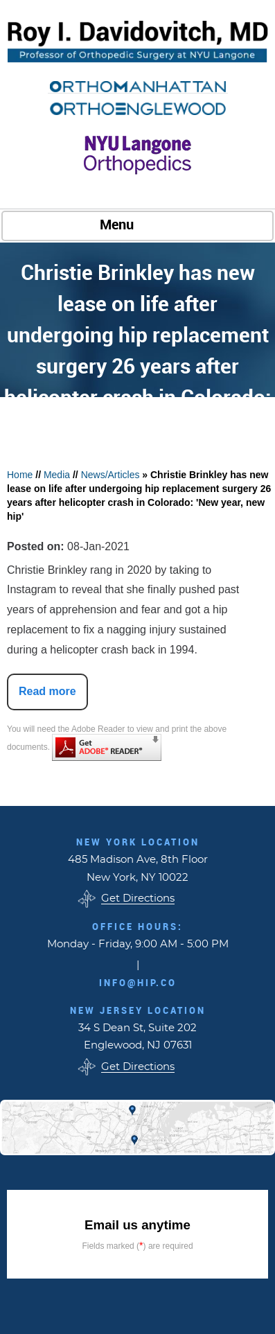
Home (20, 474)
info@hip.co (138, 982)
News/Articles (110, 474)
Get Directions (138, 898)
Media (57, 474)
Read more (47, 691)
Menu (134, 225)
